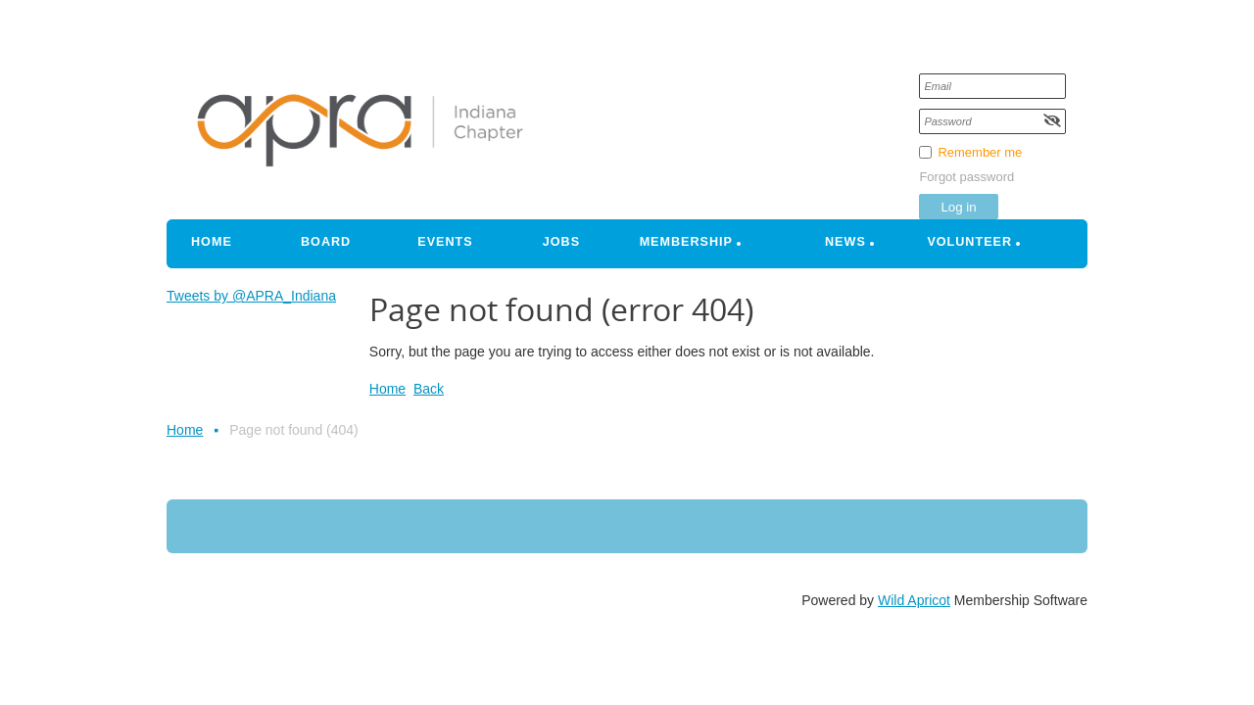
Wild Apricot (914, 600)
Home (387, 389)
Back (428, 389)
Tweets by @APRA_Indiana (251, 296)
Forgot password (966, 176)
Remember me (980, 152)
